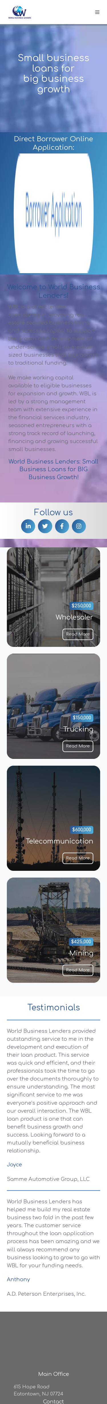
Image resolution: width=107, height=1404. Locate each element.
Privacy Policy (19, 1380)
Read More (78, 528)
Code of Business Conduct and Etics (45, 1388)
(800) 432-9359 (53, 1284)
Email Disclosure (57, 1380)
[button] (97, 12)
